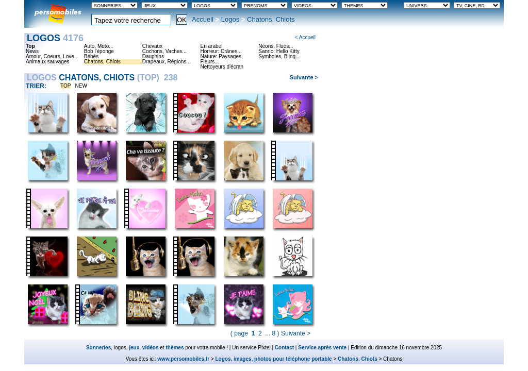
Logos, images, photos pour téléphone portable (274, 359)
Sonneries (98, 347)
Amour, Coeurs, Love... (52, 56)
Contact (284, 347)
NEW (81, 86)
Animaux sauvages (48, 61)
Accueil (202, 19)
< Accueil (305, 37)
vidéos (150, 347)
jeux (134, 347)
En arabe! (211, 46)
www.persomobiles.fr (183, 359)
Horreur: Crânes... (220, 51)
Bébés (91, 56)
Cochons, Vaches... (164, 51)
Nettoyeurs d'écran (221, 67)
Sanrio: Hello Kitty (278, 51)
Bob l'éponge (99, 51)
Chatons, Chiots (102, 61)
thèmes (175, 347)
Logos (230, 19)
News (32, 51)
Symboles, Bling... (279, 56)
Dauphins (153, 56)
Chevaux (152, 46)
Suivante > (304, 77)
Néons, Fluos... (275, 46)
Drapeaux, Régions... (166, 61)
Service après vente (322, 347)
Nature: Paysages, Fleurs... (221, 59)
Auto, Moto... (98, 46)
